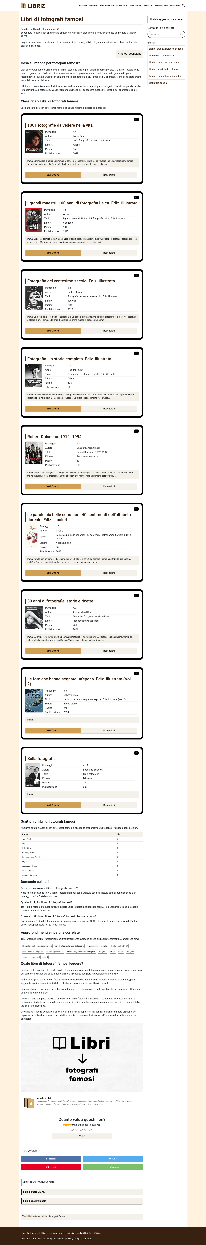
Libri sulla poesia (158, 83)
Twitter (113, 1159)
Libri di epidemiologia (34, 1201)
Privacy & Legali (73, 1238)
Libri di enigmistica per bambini (165, 76)
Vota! (82, 1136)
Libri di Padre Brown (34, 1192)
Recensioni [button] (109, 175)
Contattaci (87, 1238)
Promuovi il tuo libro (41, 1238)
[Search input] (165, 34)
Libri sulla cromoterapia (161, 55)
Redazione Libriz (44, 1098)
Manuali (121, 5)
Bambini (175, 5)
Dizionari (135, 5)
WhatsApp (113, 1167)
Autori (82, 5)
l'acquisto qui (43, 910)
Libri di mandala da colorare (163, 69)
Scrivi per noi (58, 1238)
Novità (148, 5)
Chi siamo (25, 1238)
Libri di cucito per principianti (164, 62)
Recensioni (107, 5)
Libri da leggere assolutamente (166, 19)
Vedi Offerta (53, 175)
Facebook (50, 1159)
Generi (93, 5)
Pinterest (51, 1167)
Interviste (161, 5)
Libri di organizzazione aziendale (166, 48)
